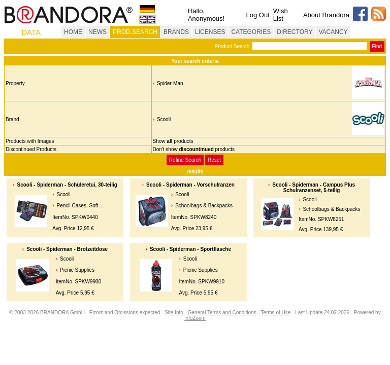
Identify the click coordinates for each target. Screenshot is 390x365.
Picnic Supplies (77, 270)
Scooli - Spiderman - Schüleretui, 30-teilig (67, 185)
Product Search (231, 46)
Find (377, 46)
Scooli (164, 119)
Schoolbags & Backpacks (204, 205)
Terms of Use (275, 312)
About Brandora (326, 15)
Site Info (174, 312)
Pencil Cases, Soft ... (80, 205)
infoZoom (195, 318)
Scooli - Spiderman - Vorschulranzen (190, 185)
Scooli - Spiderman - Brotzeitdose (67, 249)
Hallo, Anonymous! (206, 14)
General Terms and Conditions (222, 312)
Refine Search (185, 160)
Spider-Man (170, 83)
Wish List (280, 14)
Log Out (257, 15)
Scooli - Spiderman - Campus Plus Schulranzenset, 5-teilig (313, 187)
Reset (214, 160)
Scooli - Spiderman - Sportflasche (190, 249)
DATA (31, 32)
